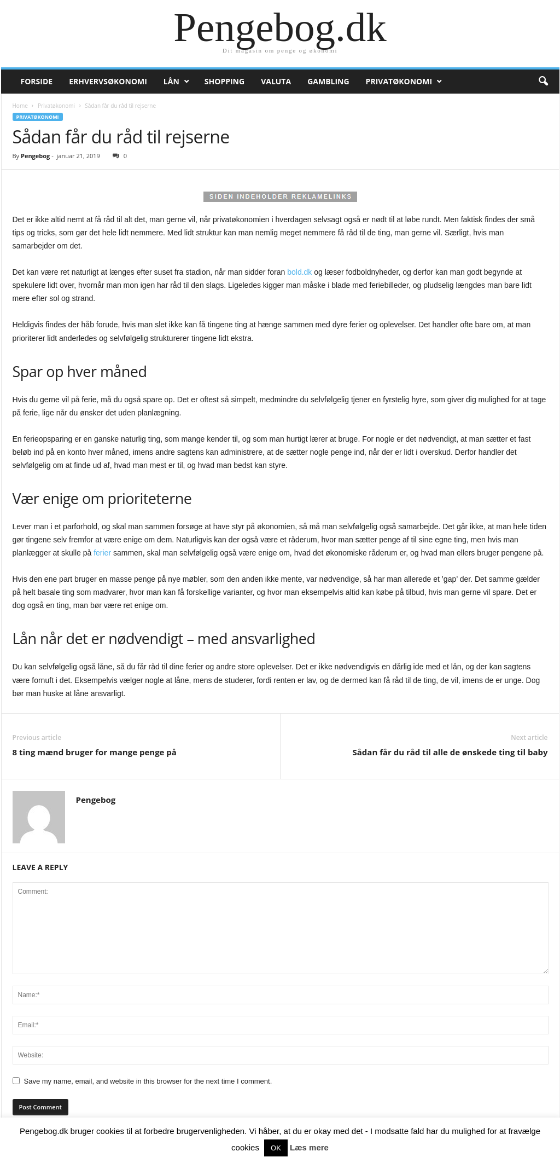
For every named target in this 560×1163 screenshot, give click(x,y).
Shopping (224, 81)
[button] (543, 82)
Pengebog (35, 156)
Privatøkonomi (399, 81)
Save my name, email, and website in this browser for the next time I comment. (148, 1081)
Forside (37, 81)
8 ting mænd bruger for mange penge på (95, 752)
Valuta (276, 81)
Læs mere (309, 1147)
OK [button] (276, 1148)
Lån (171, 81)
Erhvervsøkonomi (108, 81)
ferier (102, 552)
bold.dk (299, 272)
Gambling (328, 81)
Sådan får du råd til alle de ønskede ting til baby (450, 752)
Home (20, 105)
